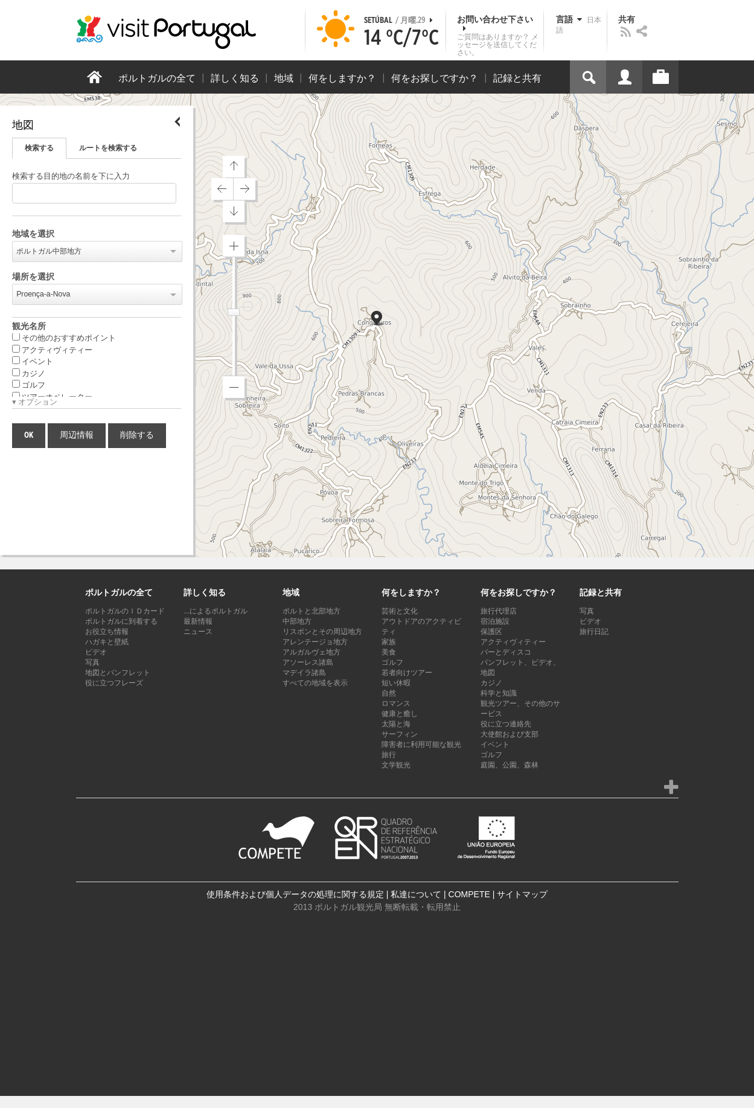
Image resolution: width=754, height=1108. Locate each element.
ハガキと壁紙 (107, 642)
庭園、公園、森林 (509, 765)
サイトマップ (522, 894)
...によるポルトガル (216, 611)
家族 (389, 642)
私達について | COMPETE (440, 894)
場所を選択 (33, 277)
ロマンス (396, 703)
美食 (389, 652)
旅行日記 (594, 631)
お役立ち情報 (107, 631)
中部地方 (297, 621)
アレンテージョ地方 (315, 642)
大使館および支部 (509, 734)
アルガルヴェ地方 (311, 652)
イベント (32, 361)
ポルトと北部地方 (311, 611)
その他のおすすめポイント (64, 337)
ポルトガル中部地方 (48, 251)
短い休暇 (396, 683)
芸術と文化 (400, 611)
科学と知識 (499, 693)
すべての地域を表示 (315, 683)
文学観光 (396, 765)
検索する (39, 148)
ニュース (198, 631)
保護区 (491, 631)
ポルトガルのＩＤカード (125, 611)
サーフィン (400, 734)
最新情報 (198, 621)
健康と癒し (400, 713)
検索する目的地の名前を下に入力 (71, 177)
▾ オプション (34, 402)
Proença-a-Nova (43, 294)
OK (28, 435)
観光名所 (29, 326)
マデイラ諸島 (304, 672)
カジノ (28, 373)
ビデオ (96, 652)
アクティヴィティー (52, 349)
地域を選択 (33, 234)
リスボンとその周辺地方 (322, 631)
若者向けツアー (407, 672)
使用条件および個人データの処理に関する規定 (295, 894)
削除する (137, 435)
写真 (92, 662)
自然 (389, 693)
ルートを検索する (108, 148)
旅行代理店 (499, 611)
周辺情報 (77, 435)
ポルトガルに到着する (121, 621)
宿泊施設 (495, 621)
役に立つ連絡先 (506, 724)
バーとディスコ (506, 652)
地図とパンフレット (117, 672)
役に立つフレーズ (114, 683)
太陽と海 (396, 724)
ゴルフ (28, 384)
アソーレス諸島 (308, 662)
